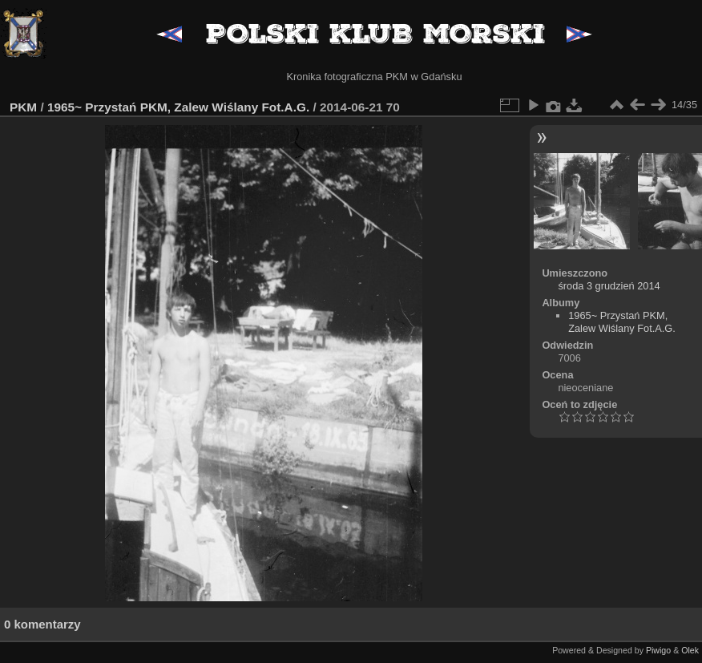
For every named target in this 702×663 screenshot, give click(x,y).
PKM (23, 107)
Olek (690, 650)
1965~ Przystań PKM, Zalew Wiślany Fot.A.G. (178, 107)
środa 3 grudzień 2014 (609, 286)
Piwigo (658, 650)
